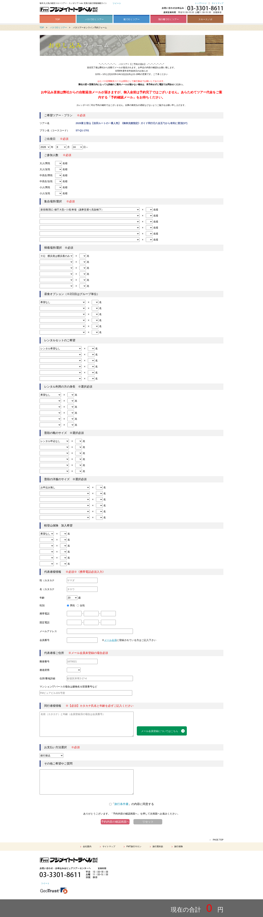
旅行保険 (178, 846)
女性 (81, 605)
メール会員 (110, 640)
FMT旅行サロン (133, 846)
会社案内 (87, 846)
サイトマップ (217, 3)
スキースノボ (205, 19)
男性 (71, 605)
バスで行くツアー (94, 19)
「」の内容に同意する (131, 803)
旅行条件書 (121, 803)
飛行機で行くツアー (168, 19)
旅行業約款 (158, 846)
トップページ (201, 3)
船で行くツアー (132, 19)
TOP (57, 19)
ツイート (117, 3)
